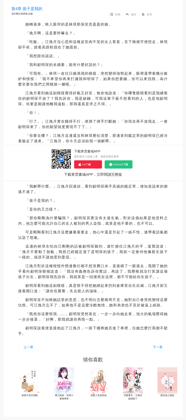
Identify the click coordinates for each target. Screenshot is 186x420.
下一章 (158, 347)
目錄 (114, 14)
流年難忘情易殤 (19, 13)
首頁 (146, 14)
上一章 (28, 347)
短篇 (30, 13)
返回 (130, 14)
